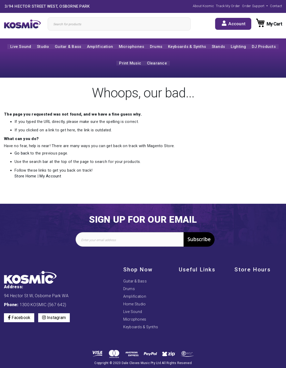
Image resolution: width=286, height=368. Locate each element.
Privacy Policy (191, 304)
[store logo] (24, 23)
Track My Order (228, 6)
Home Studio (134, 291)
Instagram (54, 304)
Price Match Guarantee (198, 327)
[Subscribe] (199, 226)
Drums (129, 275)
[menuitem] (16, 46)
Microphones (134, 306)
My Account (50, 177)
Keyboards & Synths (140, 314)
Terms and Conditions (198, 296)
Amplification (134, 283)
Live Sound (132, 298)
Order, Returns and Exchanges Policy (195, 286)
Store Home (25, 177)
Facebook (19, 304)
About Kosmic (203, 6)
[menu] (143, 55)
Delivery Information (196, 312)
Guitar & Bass (135, 268)
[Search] (119, 24)
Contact (276, 6)
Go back (21, 154)
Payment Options (194, 275)
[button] (255, 6)
